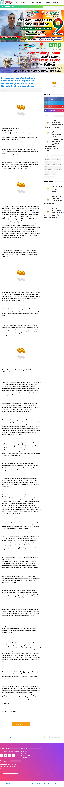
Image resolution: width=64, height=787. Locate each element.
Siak (54, 175)
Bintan (53, 160)
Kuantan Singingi (57, 170)
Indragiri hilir (48, 163)
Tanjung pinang (49, 178)
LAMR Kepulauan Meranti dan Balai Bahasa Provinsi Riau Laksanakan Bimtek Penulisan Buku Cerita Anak (54, 124)
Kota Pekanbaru (49, 168)
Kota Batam (58, 168)
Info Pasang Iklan (9, 737)
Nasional (47, 173)
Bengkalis (47, 160)
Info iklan (25, 759)
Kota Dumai (48, 170)
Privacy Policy (26, 755)
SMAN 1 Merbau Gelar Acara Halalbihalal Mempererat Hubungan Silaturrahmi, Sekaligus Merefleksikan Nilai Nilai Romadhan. (54, 146)
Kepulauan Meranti (56, 165)
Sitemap (25, 757)
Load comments (21, 724)
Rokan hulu (48, 175)
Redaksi (24, 753)
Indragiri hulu (56, 163)
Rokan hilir (54, 173)
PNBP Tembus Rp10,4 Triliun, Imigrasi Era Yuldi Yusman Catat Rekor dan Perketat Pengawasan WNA (53, 202)
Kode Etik (25, 751)
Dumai (58, 160)
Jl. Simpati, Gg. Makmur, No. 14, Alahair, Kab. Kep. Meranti (46, 784)
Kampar (47, 165)
